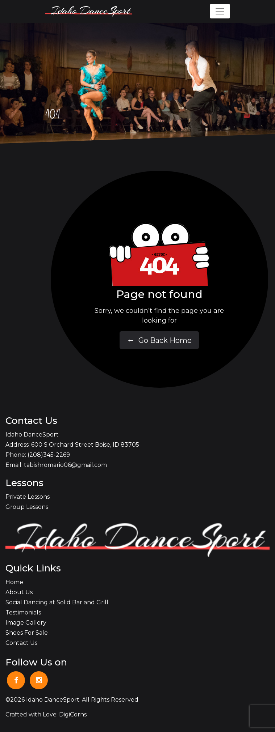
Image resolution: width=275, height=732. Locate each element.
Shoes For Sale (26, 632)
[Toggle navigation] (220, 11)
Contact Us (21, 642)
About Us (19, 592)
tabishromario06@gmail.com (65, 464)
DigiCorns (73, 714)
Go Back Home (159, 340)
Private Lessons (27, 496)
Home (14, 582)
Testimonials (23, 612)
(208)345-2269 (49, 454)
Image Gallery (25, 622)
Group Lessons (26, 506)
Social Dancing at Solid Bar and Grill (56, 602)
